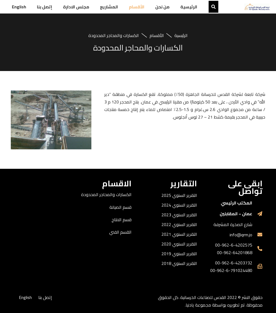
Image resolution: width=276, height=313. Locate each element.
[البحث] (213, 7)
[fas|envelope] (257, 234)
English (25, 297)
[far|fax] (257, 266)
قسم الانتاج (122, 220)
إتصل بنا (45, 297)
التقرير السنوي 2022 (179, 224)
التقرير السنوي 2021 (179, 234)
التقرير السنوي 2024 (179, 205)
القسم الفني (120, 232)
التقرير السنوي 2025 (179, 195)
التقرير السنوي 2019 (179, 254)
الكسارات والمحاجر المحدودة (106, 194)
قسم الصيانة (120, 207)
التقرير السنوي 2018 (179, 263)
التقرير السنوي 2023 (179, 215)
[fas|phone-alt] (257, 249)
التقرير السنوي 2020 (179, 244)
